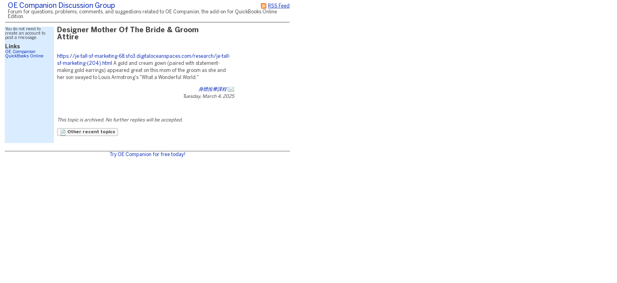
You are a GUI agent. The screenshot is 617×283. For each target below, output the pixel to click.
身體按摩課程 (212, 89)
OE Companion (20, 52)
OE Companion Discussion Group (61, 6)
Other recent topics (87, 132)
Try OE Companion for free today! (147, 155)
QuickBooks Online (24, 56)
